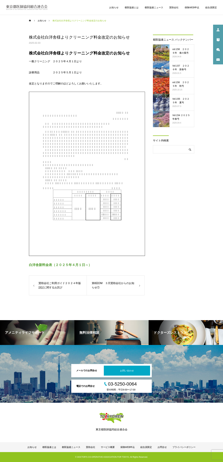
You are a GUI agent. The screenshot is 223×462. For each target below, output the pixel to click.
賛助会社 (174, 7)
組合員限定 (211, 7)
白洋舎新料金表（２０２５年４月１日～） (60, 265)
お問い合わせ (127, 370)
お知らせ (114, 7)
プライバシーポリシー (184, 447)
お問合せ (162, 447)
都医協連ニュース (154, 7)
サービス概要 (108, 447)
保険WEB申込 (192, 7)
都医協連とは (132, 7)
